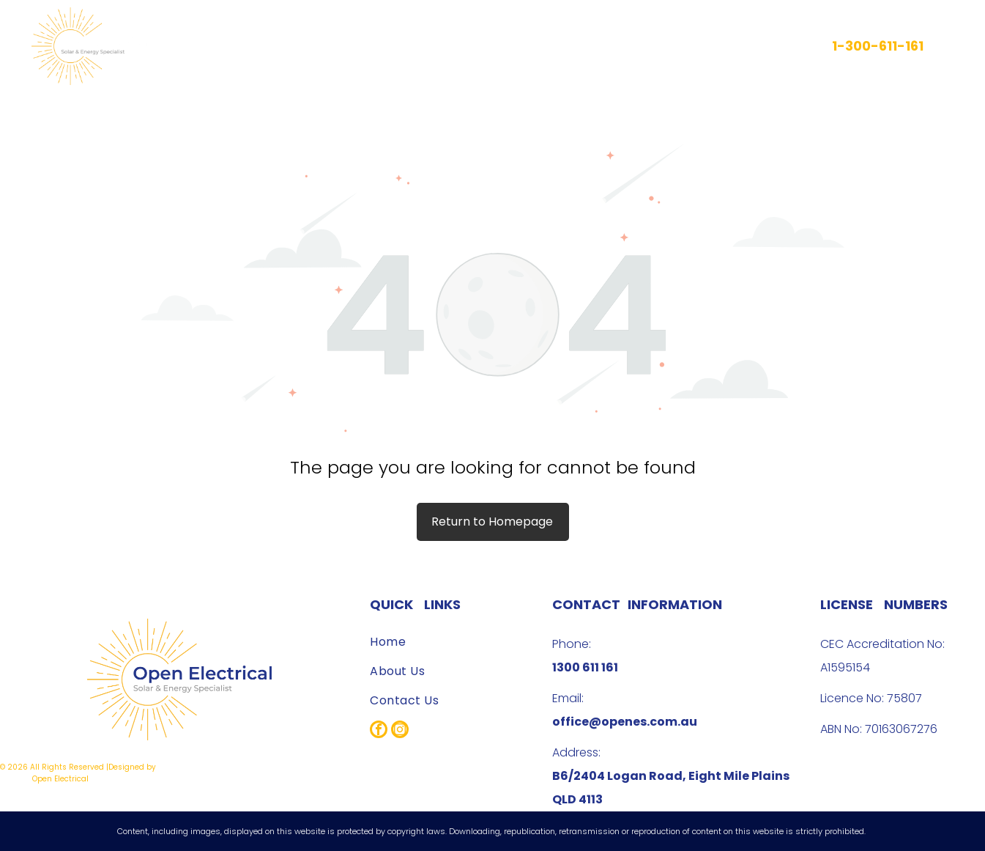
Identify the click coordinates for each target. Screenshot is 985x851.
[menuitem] (424, 47)
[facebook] (378, 731)
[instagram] (400, 731)
